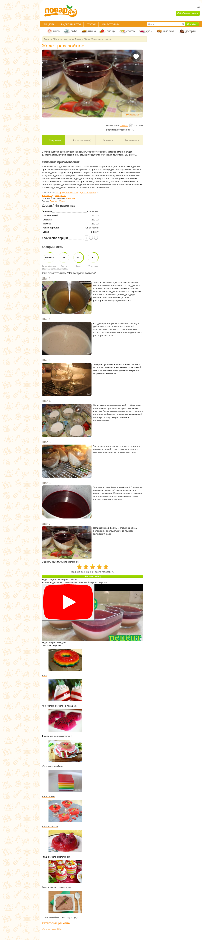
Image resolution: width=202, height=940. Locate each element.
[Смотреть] (68, 602)
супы (149, 31)
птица (92, 31)
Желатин (70, 198)
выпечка (168, 31)
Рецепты (49, 24)
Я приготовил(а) (81, 140)
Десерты (54, 201)
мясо (56, 31)
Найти (191, 24)
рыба (73, 31)
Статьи (91, 24)
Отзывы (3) (133, 114)
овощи (111, 31)
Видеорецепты (71, 24)
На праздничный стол (67, 192)
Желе (63, 201)
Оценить (107, 140)
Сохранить (54, 140)
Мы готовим (111, 24)
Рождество (60, 195)
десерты (190, 31)
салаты (130, 31)
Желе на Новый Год (52, 929)
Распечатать (131, 140)
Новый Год (47, 195)
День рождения (88, 192)
